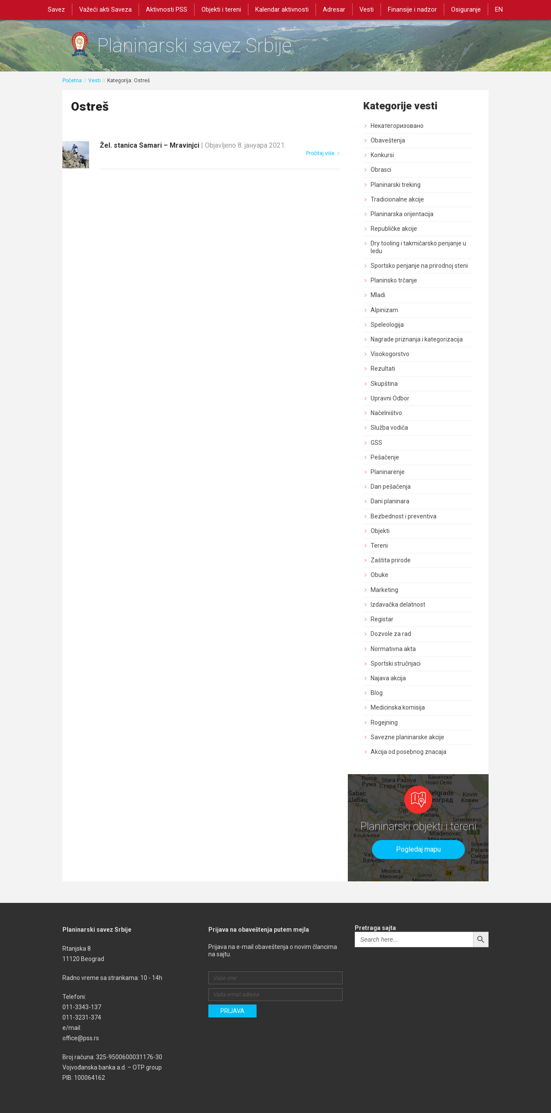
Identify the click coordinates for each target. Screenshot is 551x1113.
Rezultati (383, 368)
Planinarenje (388, 471)
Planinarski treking (396, 184)
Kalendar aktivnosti (282, 9)
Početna (72, 81)
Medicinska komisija (398, 707)
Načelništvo (386, 412)
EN (499, 9)
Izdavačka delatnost (398, 604)
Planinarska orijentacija (402, 214)
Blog (377, 692)
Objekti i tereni (221, 9)
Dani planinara (390, 501)
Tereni (379, 545)
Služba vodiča (389, 427)
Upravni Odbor (390, 398)
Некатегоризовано (397, 125)
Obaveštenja (388, 140)
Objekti (380, 530)
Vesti (366, 9)
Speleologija (387, 324)
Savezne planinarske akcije (407, 737)
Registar (382, 619)
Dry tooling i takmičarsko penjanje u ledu (418, 247)
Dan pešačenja (391, 486)
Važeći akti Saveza (105, 9)
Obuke (379, 574)
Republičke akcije (394, 228)
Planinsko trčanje (394, 280)
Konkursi (382, 155)
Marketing (384, 589)
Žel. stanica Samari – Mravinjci (193, 145)
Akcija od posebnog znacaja (408, 751)
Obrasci (381, 169)
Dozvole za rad (391, 633)
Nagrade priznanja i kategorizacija (417, 339)
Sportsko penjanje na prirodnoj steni (419, 265)
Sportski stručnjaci (396, 663)
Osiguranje (466, 9)
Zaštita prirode (391, 560)
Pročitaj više (322, 153)
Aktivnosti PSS (166, 9)
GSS (376, 442)
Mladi (378, 294)
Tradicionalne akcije (397, 199)
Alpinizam (384, 310)
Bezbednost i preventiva (403, 516)
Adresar (334, 9)
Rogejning (384, 722)
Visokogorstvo (390, 353)
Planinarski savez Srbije (194, 45)
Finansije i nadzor (412, 9)
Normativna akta (393, 648)
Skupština (384, 383)
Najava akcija (388, 678)
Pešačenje (385, 457)
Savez (56, 9)
